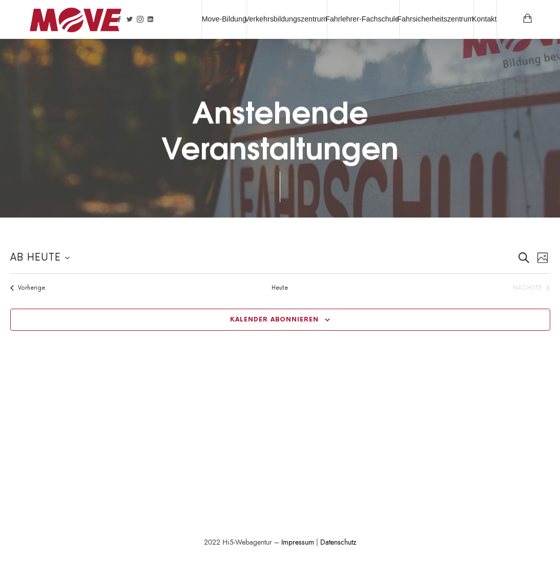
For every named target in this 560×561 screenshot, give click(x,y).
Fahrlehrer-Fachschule (362, 19)
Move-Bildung (224, 19)
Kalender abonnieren (274, 319)
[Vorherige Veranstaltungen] (27, 288)
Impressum (297, 542)
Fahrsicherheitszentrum (435, 19)
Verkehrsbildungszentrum (286, 19)
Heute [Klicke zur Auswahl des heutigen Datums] (280, 288)
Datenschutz (338, 542)
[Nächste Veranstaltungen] (531, 288)
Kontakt (484, 19)
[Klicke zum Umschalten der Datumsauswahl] (40, 258)
